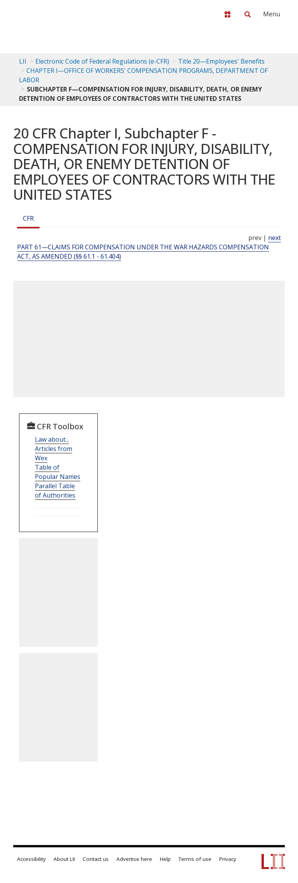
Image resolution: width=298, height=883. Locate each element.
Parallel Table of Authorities (55, 490)
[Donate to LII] (227, 14)
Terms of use (194, 858)
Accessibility (31, 858)
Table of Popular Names (57, 472)
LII (22, 61)
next (274, 237)
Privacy (227, 858)
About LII (64, 858)
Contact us (96, 858)
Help (165, 858)
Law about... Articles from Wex (53, 448)
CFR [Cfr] (28, 218)
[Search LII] (247, 14)
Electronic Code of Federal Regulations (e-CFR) (102, 61)
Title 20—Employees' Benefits (221, 61)
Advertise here (134, 858)
